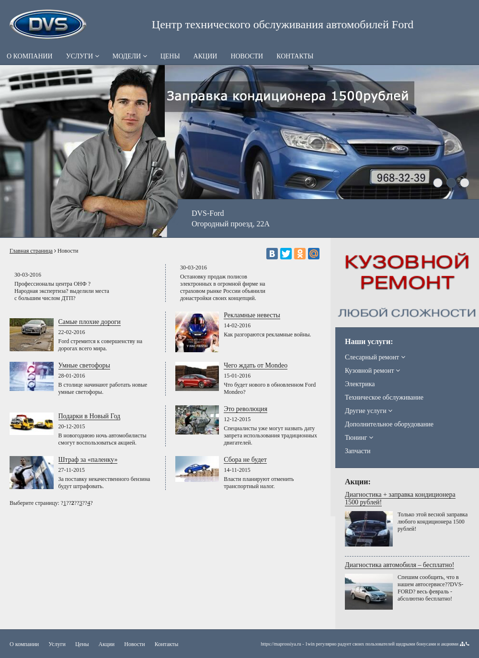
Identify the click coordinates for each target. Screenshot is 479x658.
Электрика (360, 384)
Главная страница (31, 250)
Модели (130, 56)
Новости (246, 56)
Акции (205, 56)
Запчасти (358, 451)
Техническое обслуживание (384, 397)
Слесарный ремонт (375, 357)
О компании (30, 56)
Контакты (294, 56)
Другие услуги (368, 410)
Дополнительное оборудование (389, 424)
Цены (170, 56)
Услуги (82, 56)
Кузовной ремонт (372, 370)
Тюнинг (359, 437)
